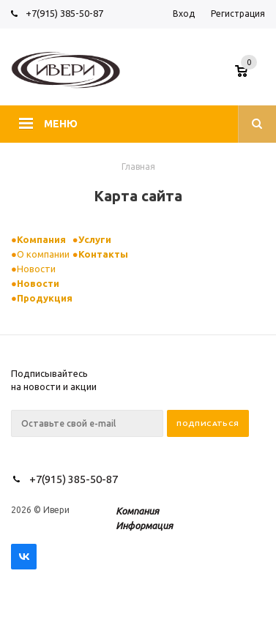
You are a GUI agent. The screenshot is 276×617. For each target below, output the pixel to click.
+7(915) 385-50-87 (65, 13)
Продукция (44, 298)
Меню (61, 124)
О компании (43, 254)
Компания (41, 239)
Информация (144, 525)
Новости (36, 268)
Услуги (94, 239)
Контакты (103, 254)
